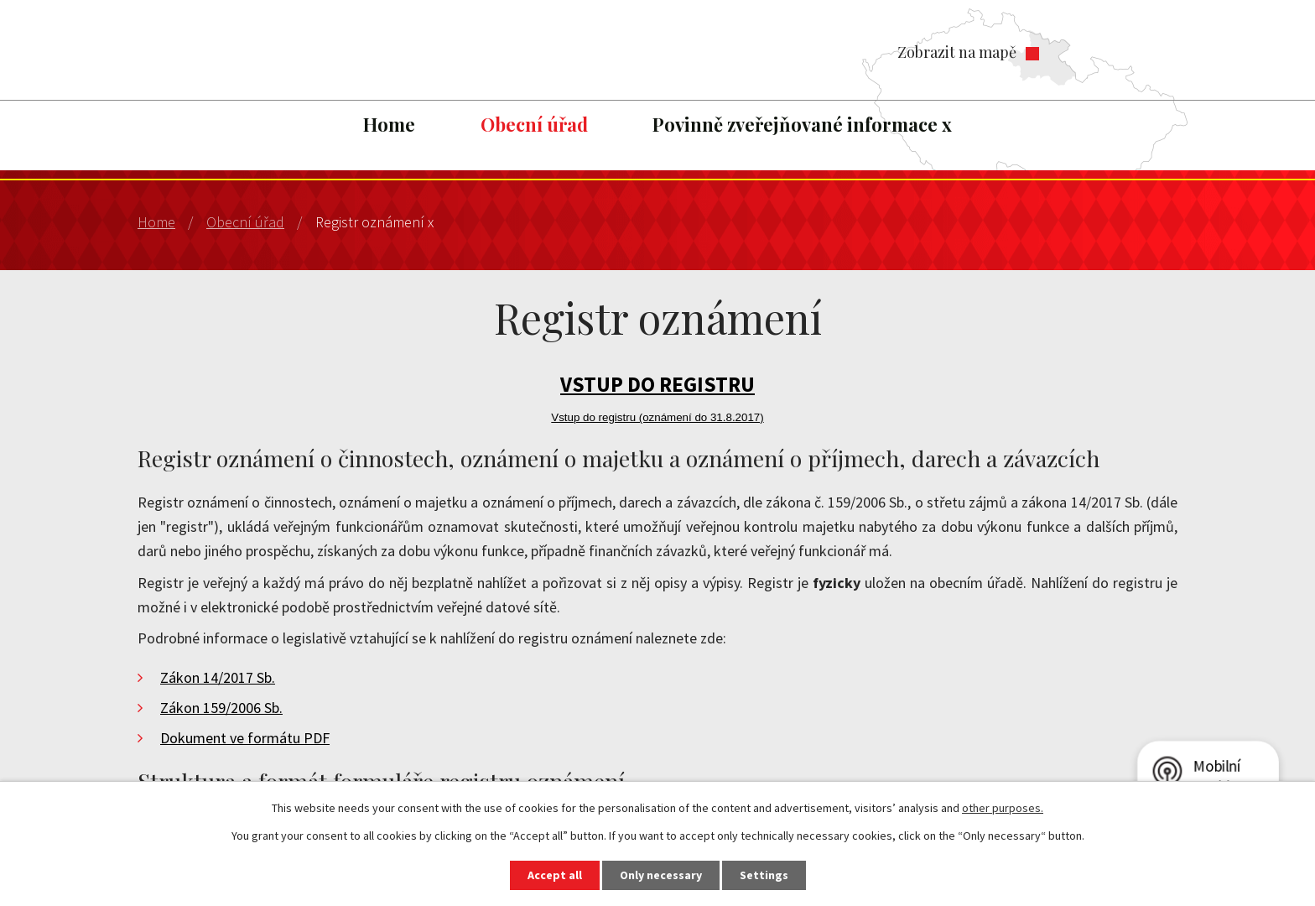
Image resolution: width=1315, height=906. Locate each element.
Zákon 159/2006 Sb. (221, 707)
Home (389, 124)
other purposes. (1002, 807)
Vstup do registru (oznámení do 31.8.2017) (657, 417)
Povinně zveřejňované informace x (802, 124)
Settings (764, 875)
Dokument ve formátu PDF (245, 737)
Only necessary (661, 875)
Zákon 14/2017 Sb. (217, 677)
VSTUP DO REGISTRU (657, 384)
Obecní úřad (534, 124)
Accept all (555, 875)
